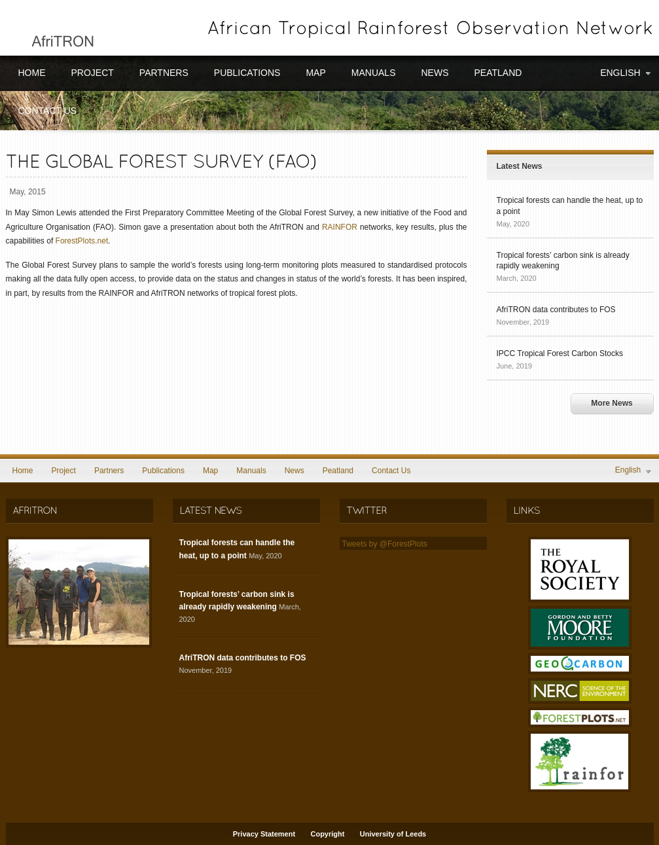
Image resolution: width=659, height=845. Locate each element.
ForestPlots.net (82, 240)
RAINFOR (339, 227)
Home (32, 72)
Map (315, 72)
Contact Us (47, 110)
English (626, 72)
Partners (163, 72)
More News (611, 403)
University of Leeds (393, 834)
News (434, 72)
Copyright (327, 834)
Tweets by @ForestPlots (384, 543)
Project (92, 72)
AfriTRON (54, 28)
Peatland (498, 72)
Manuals (373, 72)
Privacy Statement (264, 834)
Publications (247, 72)
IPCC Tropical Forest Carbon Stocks (560, 353)
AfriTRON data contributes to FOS (556, 309)
